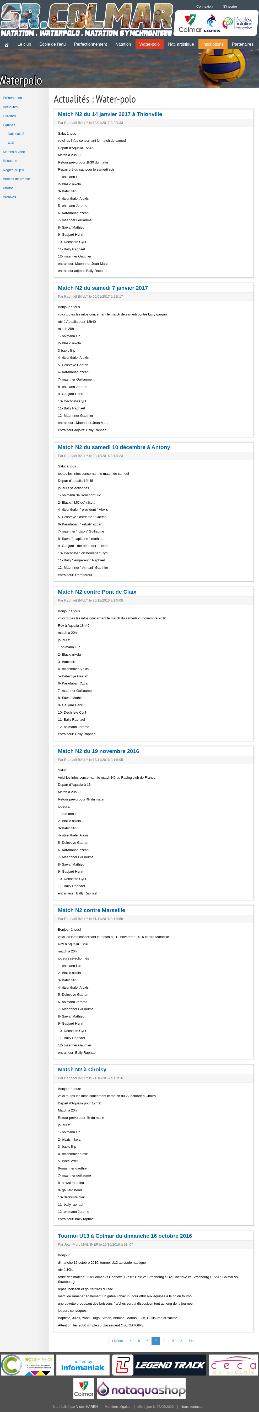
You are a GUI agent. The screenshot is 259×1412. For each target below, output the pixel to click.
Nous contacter (192, 1407)
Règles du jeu (13, 170)
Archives (9, 197)
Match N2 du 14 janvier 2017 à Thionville (110, 114)
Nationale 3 (16, 134)
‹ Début (117, 1341)
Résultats (10, 161)
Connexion (204, 6)
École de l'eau (53, 44)
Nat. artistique (181, 44)
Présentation (12, 98)
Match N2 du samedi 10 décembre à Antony (114, 447)
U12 (11, 143)
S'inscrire (230, 6)
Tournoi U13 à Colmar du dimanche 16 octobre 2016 (125, 1236)
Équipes (9, 125)
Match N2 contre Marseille (91, 910)
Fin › (192, 1341)
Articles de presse (16, 179)
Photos (8, 188)
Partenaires (242, 44)
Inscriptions (213, 44)
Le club (24, 44)
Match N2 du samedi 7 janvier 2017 (103, 288)
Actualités (10, 107)
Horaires (9, 116)
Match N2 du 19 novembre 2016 (98, 751)
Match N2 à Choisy (82, 1069)
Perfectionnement (90, 44)
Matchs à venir (14, 152)
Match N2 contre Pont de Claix (97, 592)
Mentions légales (118, 1407)
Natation (123, 44)
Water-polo (149, 44)
